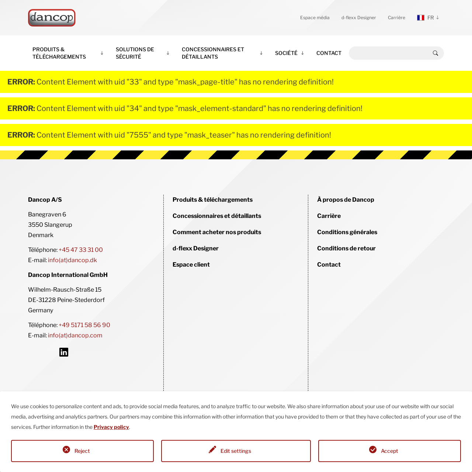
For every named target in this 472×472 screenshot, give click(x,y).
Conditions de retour (346, 248)
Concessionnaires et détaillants (213, 53)
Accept (389, 451)
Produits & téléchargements (59, 53)
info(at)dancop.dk (72, 260)
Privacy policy (111, 427)
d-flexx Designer (358, 17)
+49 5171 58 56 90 (84, 325)
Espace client (191, 264)
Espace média (315, 17)
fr (425, 17)
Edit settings (236, 451)
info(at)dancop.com (75, 335)
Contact (328, 53)
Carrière (396, 17)
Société (286, 53)
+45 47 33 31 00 (81, 249)
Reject (82, 451)
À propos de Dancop (345, 199)
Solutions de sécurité (135, 53)
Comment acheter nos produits (217, 232)
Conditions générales (347, 232)
